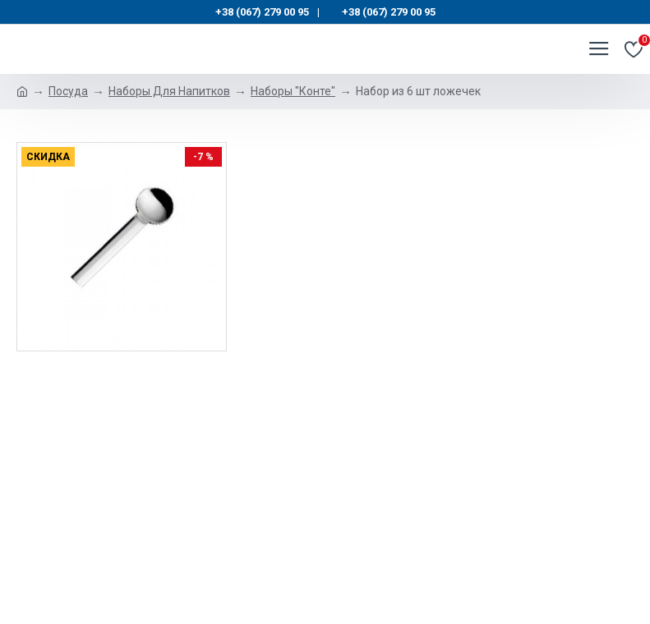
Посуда (68, 91)
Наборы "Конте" (293, 91)
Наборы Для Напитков (169, 91)
